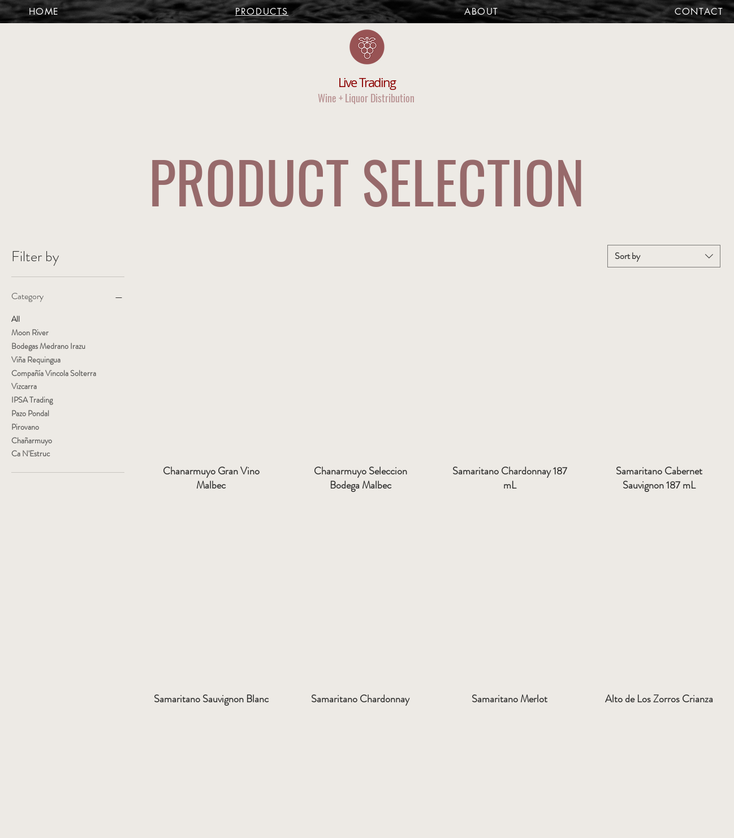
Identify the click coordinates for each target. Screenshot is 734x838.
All (15, 319)
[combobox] (663, 256)
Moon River (30, 332)
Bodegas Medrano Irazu (48, 346)
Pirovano (25, 427)
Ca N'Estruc (30, 453)
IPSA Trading (32, 399)
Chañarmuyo (31, 440)
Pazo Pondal (30, 413)
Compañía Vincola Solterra (53, 373)
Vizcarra (24, 386)
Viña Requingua (36, 359)
